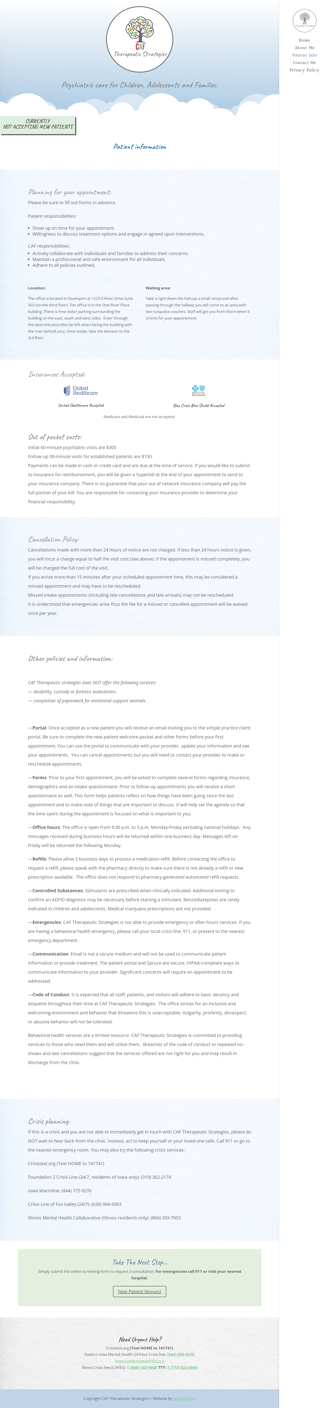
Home (304, 41)
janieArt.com (184, 1398)
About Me (305, 48)
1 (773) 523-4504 (182, 1367)
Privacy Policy (305, 70)
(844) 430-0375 (180, 1354)
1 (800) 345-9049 (142, 1367)
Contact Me (304, 63)
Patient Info (304, 55)
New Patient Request (139, 1291)
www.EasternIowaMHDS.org (139, 1360)
